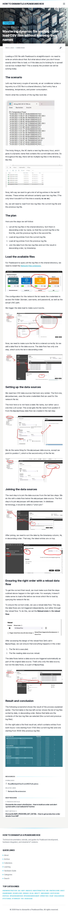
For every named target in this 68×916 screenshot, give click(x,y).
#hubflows (17, 893)
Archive (6, 859)
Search (6, 878)
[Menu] (64, 3)
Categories (7, 875)
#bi (47, 890)
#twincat (16, 898)
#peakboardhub (16, 896)
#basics (29, 890)
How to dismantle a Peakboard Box (23, 3)
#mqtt (37, 893)
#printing (44, 896)
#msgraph (45, 893)
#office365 (54, 893)
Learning (6, 867)
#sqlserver (59, 896)
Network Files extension (31, 266)
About (5, 855)
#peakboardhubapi (31, 896)
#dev (62, 890)
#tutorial (7, 898)
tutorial (8, 23)
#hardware (7, 893)
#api (23, 890)
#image (26, 893)
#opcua (6, 896)
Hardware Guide (9, 871)
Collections (7, 863)
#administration (10, 890)
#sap (51, 896)
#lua (32, 893)
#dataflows (54, 890)
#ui (22, 898)
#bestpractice (39, 890)
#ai (19, 890)
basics (23, 27)
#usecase (29, 898)
